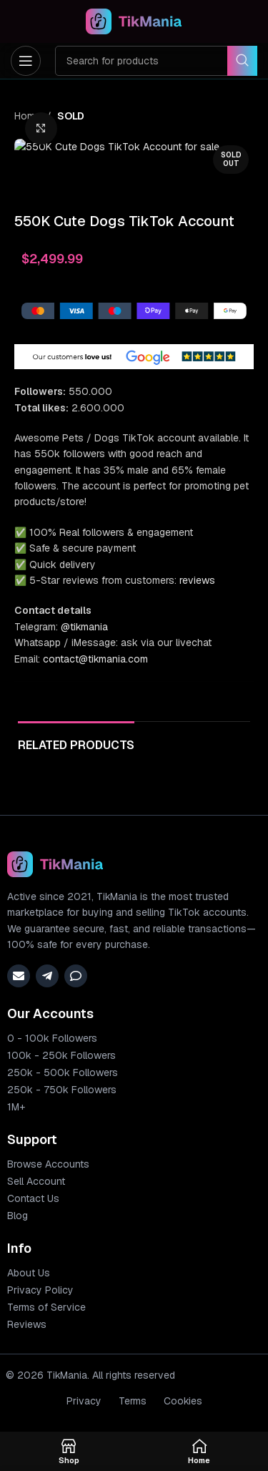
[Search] (156, 61)
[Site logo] (134, 20)
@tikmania (84, 849)
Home (27, 115)
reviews (197, 803)
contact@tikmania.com (95, 881)
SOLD (70, 115)
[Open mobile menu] (26, 61)
